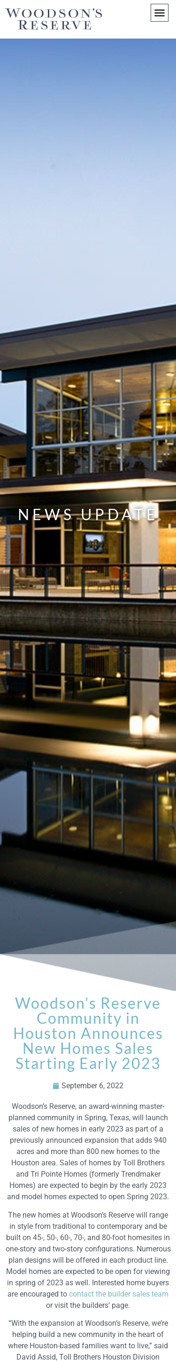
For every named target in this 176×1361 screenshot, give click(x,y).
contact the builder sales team (118, 1294)
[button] (159, 13)
